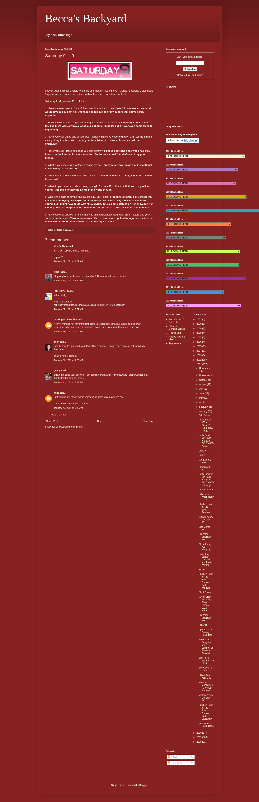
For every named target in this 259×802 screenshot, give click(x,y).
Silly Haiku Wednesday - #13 (206, 660)
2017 (199, 337)
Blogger (143, 785)
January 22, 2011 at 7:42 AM (68, 280)
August (203, 384)
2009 (199, 737)
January (203, 411)
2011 (199, 364)
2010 (199, 733)
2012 (199, 360)
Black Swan (205, 592)
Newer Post (52, 421)
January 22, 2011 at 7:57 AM (68, 309)
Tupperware (175, 343)
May (201, 397)
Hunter (202, 455)
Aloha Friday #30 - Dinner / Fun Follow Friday (206, 425)
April (201, 402)
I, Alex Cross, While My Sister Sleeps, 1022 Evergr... (205, 604)
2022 (199, 319)
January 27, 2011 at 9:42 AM (68, 408)
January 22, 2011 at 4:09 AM (68, 261)
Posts (172, 756)
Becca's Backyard (86, 18)
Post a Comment (58, 414)
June (202, 393)
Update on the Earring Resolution (206, 632)
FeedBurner (197, 75)
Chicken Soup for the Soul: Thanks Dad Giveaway (206, 712)
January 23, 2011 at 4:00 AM (68, 331)
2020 (199, 324)
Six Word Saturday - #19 (205, 537)
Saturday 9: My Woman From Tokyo (65, 101)
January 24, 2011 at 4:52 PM (68, 382)
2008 (199, 742)
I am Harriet (60, 291)
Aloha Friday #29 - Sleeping (205, 547)
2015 (199, 346)
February (204, 407)
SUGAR (203, 625)
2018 (199, 333)
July (201, 388)
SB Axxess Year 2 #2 (205, 676)
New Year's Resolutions (206, 724)
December (204, 368)
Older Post (148, 421)
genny (57, 370)
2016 (199, 342)
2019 (199, 328)
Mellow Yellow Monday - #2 (206, 698)
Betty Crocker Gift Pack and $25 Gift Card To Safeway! (206, 480)
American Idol (206, 489)
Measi (57, 271)
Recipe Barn (175, 333)
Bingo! (202, 569)
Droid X (202, 450)
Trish (56, 342)
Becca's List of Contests (176, 321)
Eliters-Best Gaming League (177, 327)
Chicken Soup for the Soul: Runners (206, 508)
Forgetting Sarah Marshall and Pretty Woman (205, 560)
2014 (199, 351)
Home (100, 421)
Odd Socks (204, 415)
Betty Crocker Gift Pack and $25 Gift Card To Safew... (206, 441)
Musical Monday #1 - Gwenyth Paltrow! (206, 686)
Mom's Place (61, 246)
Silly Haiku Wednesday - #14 (206, 497)
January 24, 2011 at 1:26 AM (68, 360)
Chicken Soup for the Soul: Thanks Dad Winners (206, 581)
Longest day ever (205, 461)
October (203, 380)
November (204, 375)
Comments (175, 762)
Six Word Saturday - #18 (205, 618)
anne (56, 393)
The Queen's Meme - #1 (205, 669)
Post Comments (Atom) (71, 426)
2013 (199, 355)
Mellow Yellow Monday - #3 (206, 519)
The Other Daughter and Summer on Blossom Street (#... (206, 646)
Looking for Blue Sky (65, 319)
